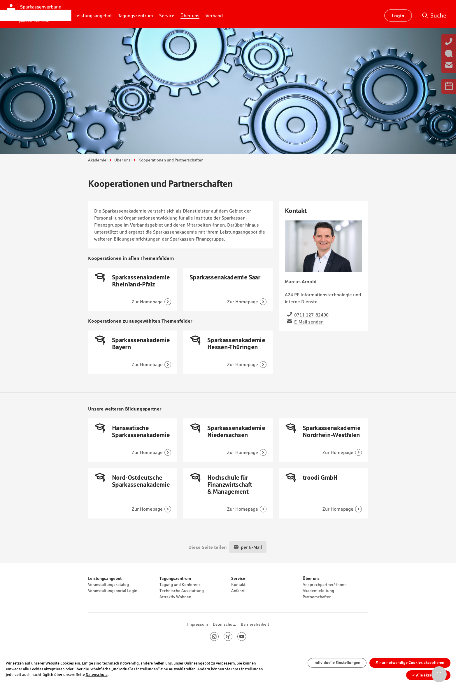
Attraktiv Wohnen (175, 596)
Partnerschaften (317, 596)
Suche (438, 15)
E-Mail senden (309, 321)
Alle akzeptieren (428, 675)
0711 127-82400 (311, 314)
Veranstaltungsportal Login (112, 590)
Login (398, 15)
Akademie (97, 160)
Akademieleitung (318, 590)
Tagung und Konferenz (180, 584)
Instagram (218, 636)
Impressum (197, 624)
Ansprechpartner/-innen (325, 584)
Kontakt (238, 584)
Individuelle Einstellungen (336, 662)
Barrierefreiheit (255, 624)
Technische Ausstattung (181, 590)
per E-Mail (251, 547)
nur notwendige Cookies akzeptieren (409, 662)
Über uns (122, 160)
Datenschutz (224, 624)
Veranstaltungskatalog (108, 584)
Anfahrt (238, 590)
